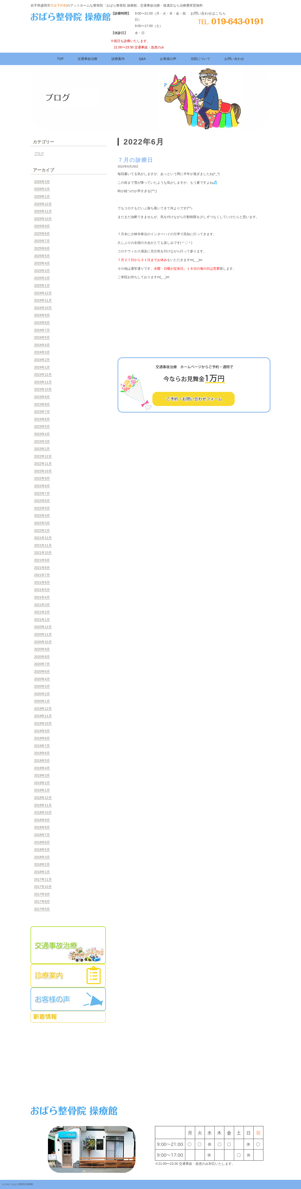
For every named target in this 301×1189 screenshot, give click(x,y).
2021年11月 (43, 545)
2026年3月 (42, 181)
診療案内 (118, 59)
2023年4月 (42, 434)
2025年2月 (42, 278)
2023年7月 (42, 411)
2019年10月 (43, 723)
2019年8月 (42, 738)
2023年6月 (42, 419)
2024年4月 (42, 345)
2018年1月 (42, 872)
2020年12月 (43, 627)
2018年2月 (42, 864)
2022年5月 (42, 508)
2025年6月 (42, 248)
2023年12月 (43, 374)
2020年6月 (42, 671)
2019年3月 (42, 775)
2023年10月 (43, 389)
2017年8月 (42, 901)
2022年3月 (42, 523)
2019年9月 (42, 731)
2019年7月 (42, 746)
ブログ (39, 153)
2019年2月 (42, 783)
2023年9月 (42, 397)
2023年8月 (42, 404)
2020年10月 (43, 642)
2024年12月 (43, 293)
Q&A (142, 59)
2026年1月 (42, 196)
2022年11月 (43, 463)
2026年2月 (42, 189)
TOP (60, 59)
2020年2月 (42, 694)
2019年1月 (42, 790)
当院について (200, 59)
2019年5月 (42, 760)
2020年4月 (42, 679)
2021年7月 (42, 575)
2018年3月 (42, 857)
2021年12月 (43, 538)
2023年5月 (42, 426)
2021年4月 (42, 597)
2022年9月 (42, 478)
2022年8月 (42, 486)
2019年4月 (42, 768)
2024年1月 (42, 367)
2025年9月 (42, 226)
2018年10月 (43, 812)
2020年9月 (42, 649)
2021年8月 (42, 567)
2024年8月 (42, 322)
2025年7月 (42, 241)
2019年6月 (42, 753)
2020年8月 (42, 657)
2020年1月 (42, 701)
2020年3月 (42, 686)
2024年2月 (42, 360)
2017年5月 (42, 909)
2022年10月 (43, 471)
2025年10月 (43, 219)
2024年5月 (42, 337)
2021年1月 (42, 619)
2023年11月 (43, 382)
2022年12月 (43, 456)
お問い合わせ (234, 59)
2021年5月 (42, 590)
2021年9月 (42, 560)
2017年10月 (43, 887)
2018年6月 (42, 842)
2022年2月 (42, 530)
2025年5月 (42, 256)
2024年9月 (42, 315)
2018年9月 (42, 820)
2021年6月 (42, 582)
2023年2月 (42, 449)
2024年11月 (43, 300)
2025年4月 (42, 263)
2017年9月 (42, 894)
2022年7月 (42, 493)
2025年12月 (43, 204)
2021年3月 (42, 605)
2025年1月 (42, 285)
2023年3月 (42, 441)
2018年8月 (42, 827)
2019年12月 (43, 708)
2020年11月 (43, 634)
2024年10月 (43, 308)
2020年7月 (42, 664)
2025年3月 (42, 271)
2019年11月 (43, 716)
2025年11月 (43, 211)
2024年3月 (42, 352)
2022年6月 (42, 501)
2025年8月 (42, 233)
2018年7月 (42, 835)
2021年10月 (43, 552)
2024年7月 (42, 330)
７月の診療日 (135, 160)
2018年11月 (43, 805)
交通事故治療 (87, 59)
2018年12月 (43, 797)
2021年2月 (42, 612)
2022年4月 (42, 515)
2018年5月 (42, 849)
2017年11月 (43, 879)
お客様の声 (168, 59)
